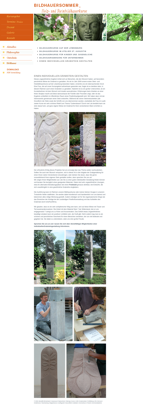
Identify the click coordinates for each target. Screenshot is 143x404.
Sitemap (68, 401)
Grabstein (75, 403)
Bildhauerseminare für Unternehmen (61, 58)
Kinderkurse (37, 403)
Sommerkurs (82, 403)
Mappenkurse (53, 403)
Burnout (100, 401)
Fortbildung (90, 401)
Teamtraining (45, 403)
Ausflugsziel (61, 403)
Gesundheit (68, 403)
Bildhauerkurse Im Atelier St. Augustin (62, 51)
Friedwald (73, 185)
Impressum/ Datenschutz (58, 401)
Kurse (73, 401)
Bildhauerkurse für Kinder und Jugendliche (66, 55)
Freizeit (89, 403)
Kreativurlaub (82, 401)
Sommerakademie (97, 403)
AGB (77, 401)
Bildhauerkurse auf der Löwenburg (60, 48)
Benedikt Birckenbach (44, 401)
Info (95, 401)
